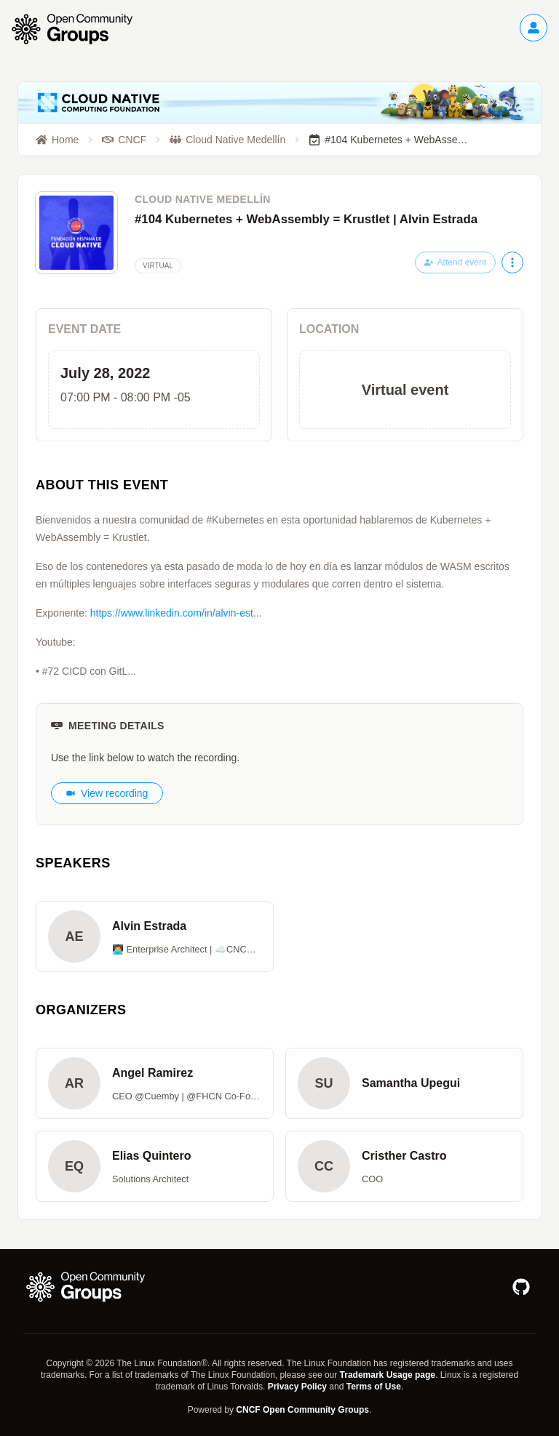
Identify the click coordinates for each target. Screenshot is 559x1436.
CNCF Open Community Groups (302, 1410)
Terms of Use (373, 1386)
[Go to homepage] (79, 29)
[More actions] (512, 262)
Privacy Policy (297, 1386)
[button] (155, 936)
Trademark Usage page (387, 1375)
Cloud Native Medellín (203, 199)
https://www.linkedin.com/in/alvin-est (171, 613)
